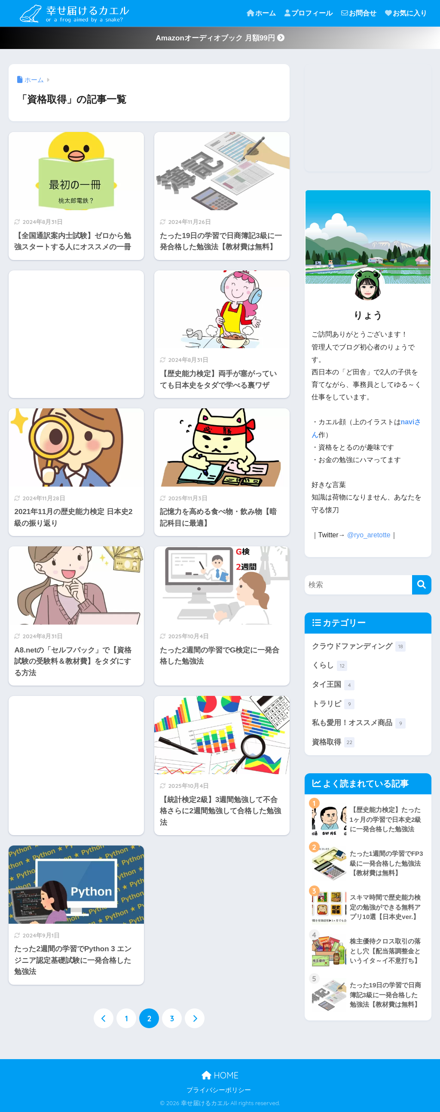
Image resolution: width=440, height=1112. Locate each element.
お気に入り (406, 13)
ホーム (261, 13)
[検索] (421, 584)
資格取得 (333, 743)
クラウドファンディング (359, 646)
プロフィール (308, 13)
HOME (220, 1075)
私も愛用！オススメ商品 (359, 723)
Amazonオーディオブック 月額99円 (220, 38)
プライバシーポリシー (218, 1090)
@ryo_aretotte (369, 535)
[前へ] (103, 1018)
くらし (330, 666)
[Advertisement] (76, 331)
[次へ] (195, 1018)
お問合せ (358, 13)
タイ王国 (333, 685)
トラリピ (333, 704)
